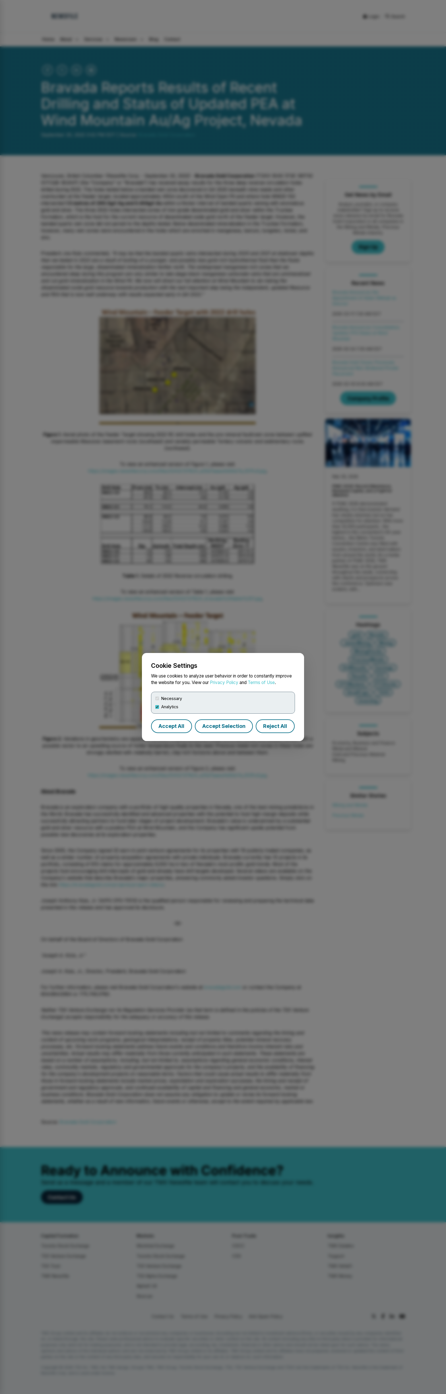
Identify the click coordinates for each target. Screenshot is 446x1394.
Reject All (275, 726)
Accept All (171, 726)
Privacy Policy (224, 682)
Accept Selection (223, 726)
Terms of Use (261, 682)
